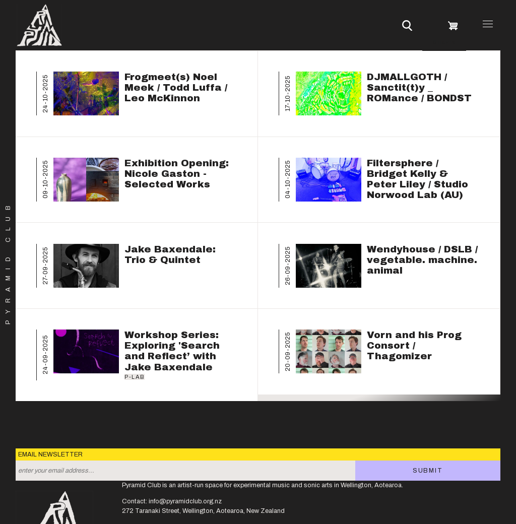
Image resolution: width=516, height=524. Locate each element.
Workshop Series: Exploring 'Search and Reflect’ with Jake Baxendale (172, 351)
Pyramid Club (8, 261)
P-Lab (134, 377)
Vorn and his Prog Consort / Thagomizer (414, 345)
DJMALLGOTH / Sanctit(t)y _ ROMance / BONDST (419, 87)
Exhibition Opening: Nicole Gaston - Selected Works (176, 173)
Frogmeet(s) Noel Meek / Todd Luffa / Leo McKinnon (175, 87)
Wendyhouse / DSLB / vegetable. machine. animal (422, 260)
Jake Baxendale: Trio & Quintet (170, 254)
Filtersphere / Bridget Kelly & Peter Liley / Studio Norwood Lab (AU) (417, 179)
